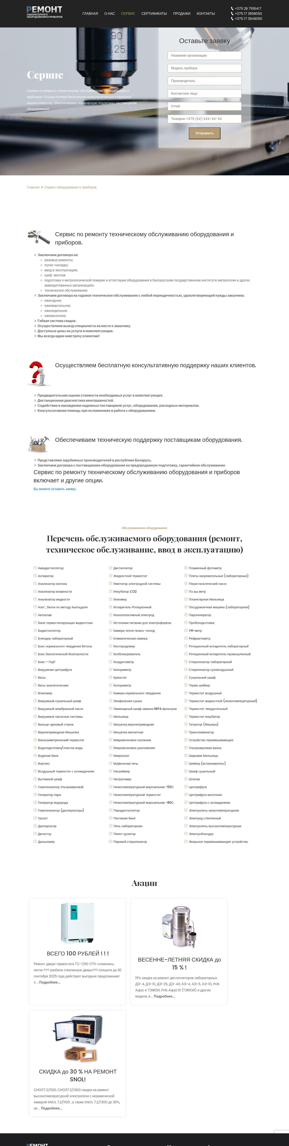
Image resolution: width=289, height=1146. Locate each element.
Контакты (206, 13)
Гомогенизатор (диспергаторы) (61, 810)
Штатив (194, 779)
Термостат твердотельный (208, 709)
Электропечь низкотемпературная (214, 810)
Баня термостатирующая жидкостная (65, 623)
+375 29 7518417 (248, 8)
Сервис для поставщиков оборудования (129, 1074)
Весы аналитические (53, 685)
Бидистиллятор (49, 630)
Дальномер (46, 841)
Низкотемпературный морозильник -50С (143, 787)
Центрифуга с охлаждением (209, 802)
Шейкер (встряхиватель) (207, 763)
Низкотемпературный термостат (137, 795)
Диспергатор (47, 826)
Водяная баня (48, 755)
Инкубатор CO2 (125, 591)
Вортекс (44, 763)
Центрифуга (198, 787)
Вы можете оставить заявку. (55, 489)
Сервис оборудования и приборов (71, 187)
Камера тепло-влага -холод (134, 630)
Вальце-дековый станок (56, 724)
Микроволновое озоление (132, 740)
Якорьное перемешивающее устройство (218, 841)
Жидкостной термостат (130, 576)
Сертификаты (154, 13)
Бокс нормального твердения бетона (65, 646)
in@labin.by (223, 1098)
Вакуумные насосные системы (60, 716)
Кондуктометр (123, 662)
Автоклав (44, 615)
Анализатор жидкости (54, 599)
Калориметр (122, 669)
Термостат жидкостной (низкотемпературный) (223, 701)
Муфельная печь (125, 763)
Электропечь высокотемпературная (215, 826)
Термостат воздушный (205, 693)
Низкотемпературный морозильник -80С (143, 802)
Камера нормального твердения (137, 693)
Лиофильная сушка (127, 701)
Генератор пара (49, 795)
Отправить (205, 133)
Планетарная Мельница (206, 599)
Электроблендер (201, 834)
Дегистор (44, 834)
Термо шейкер (199, 685)
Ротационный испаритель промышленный (219, 654)
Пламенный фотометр (205, 568)
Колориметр (122, 685)
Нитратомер (122, 779)
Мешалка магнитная (128, 732)
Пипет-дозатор (124, 834)
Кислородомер (124, 646)
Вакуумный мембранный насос (61, 709)
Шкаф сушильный (202, 771)
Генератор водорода (53, 802)
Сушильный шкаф (202, 677)
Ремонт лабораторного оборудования (127, 1050)
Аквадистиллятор (51, 568)
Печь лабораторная (127, 826)
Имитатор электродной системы (137, 583)
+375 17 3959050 (248, 13)
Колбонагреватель (126, 654)
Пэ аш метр (197, 591)
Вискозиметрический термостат (61, 740)
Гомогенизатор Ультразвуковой (60, 787)
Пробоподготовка (201, 623)
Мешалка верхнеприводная (133, 724)
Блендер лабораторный (55, 638)
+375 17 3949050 (248, 18)
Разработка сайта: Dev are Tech (52, 1137)
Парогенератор (200, 615)
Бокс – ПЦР (46, 662)
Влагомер (45, 693)
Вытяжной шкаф (50, 779)
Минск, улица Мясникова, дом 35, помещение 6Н (233, 1056)
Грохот (43, 818)
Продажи (181, 13)
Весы (42, 677)
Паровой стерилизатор (130, 841)
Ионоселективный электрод (133, 615)
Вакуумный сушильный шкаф (59, 701)
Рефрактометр (199, 638)
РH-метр (195, 630)
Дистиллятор (122, 568)
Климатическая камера (130, 638)
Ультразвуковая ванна (205, 748)
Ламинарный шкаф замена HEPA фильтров (145, 709)
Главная (90, 13)
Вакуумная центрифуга (55, 669)
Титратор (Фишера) (203, 724)
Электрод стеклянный (205, 818)
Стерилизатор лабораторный (210, 662)
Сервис (128, 13)
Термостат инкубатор (204, 716)
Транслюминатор (201, 732)
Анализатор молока (52, 583)
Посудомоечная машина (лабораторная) (219, 607)
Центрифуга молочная (205, 795)
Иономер (120, 599)
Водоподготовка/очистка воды (60, 748)
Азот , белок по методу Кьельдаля (63, 607)
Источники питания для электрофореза (142, 623)
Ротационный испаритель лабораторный (218, 646)
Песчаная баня (124, 818)
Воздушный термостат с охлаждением (66, 771)
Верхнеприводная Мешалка (58, 732)
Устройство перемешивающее (211, 740)
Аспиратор (46, 576)
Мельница (120, 716)
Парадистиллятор (126, 810)
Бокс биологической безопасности (63, 654)
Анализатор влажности (55, 591)
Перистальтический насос (208, 583)
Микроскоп (121, 755)
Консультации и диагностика (131, 1062)
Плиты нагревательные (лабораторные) (219, 576)
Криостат (120, 677)
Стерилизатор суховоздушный (211, 669)
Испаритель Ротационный (132, 607)
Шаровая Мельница (203, 755)
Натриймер (121, 771)
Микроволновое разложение (134, 748)
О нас (109, 13)
